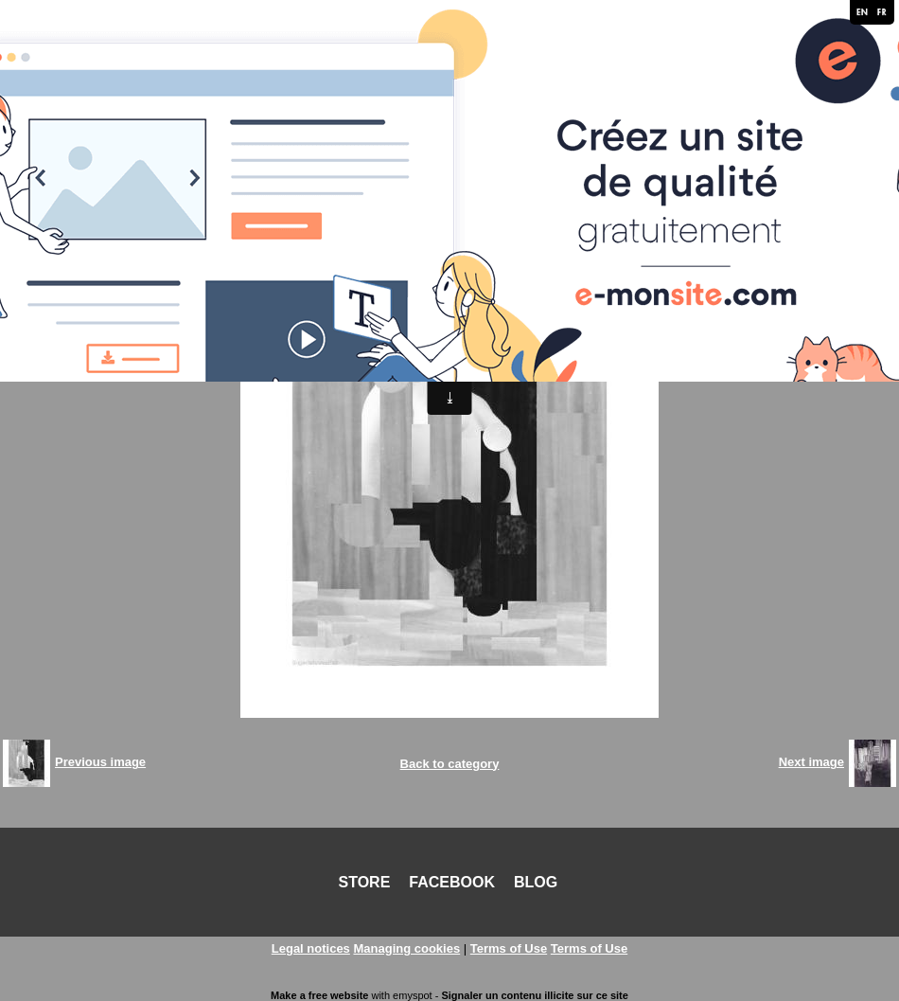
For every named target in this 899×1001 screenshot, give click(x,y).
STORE (365, 882)
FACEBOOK (452, 882)
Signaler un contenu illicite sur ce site (534, 995)
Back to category (450, 764)
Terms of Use (508, 948)
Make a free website (319, 995)
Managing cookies (406, 948)
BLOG (535, 882)
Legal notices (311, 948)
